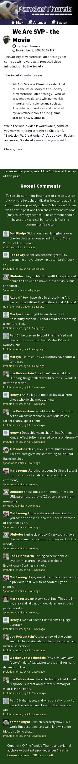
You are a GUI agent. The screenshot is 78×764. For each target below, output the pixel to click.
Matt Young (18, 470)
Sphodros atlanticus (14, 290)
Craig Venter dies (12, 247)
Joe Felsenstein (22, 373)
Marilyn (15, 314)
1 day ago (29, 247)
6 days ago (38, 349)
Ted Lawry (17, 255)
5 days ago (33, 290)
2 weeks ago (39, 693)
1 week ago (38, 387)
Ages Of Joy (19, 297)
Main (17, 22)
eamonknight (20, 722)
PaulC (14, 335)
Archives (37, 22)
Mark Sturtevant (22, 598)
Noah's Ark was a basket (16, 306)
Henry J (15, 395)
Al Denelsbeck (20, 449)
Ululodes (17, 276)
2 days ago (38, 268)
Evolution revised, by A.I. (16, 268)
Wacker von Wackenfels (28, 658)
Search (59, 22)
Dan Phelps (18, 233)
